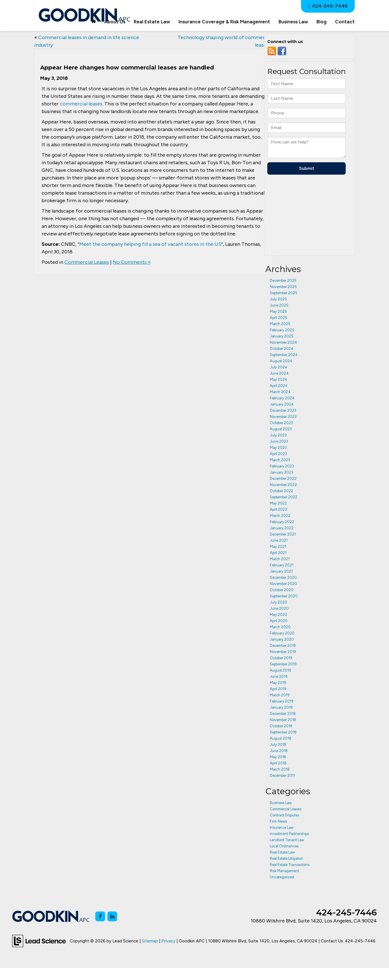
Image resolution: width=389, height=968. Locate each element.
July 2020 (278, 602)
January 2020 (282, 639)
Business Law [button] (293, 21)
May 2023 (278, 447)
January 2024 (282, 404)
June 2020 (279, 608)
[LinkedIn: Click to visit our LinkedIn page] (112, 916)
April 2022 (278, 509)
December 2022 (283, 478)
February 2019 (281, 701)
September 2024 (284, 355)
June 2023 (279, 441)
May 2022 (278, 503)
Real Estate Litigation (286, 858)
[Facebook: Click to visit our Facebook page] (100, 916)
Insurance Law (281, 827)
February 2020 (282, 633)
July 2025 (278, 299)
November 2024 (283, 342)
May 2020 (278, 615)
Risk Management (284, 871)
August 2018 (280, 738)
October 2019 (281, 658)
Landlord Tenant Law (287, 840)
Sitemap (150, 941)
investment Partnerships (289, 834)
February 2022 (282, 522)
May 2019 (278, 683)
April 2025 (278, 318)
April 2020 (279, 621)
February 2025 (282, 330)
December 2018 (283, 714)
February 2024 (282, 398)
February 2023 (282, 466)
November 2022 (283, 485)
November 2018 (283, 720)
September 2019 (283, 664)
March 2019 (280, 695)
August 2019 (280, 670)
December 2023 (283, 410)
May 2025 (278, 311)
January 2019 (281, 707)
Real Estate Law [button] (152, 21)
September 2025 (283, 293)
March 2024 (280, 392)
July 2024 (278, 367)
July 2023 (278, 435)
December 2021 (283, 534)
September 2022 (283, 497)
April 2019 (278, 689)
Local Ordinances (284, 846)
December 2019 (283, 645)
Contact (345, 21)
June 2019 (279, 676)
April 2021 (278, 553)
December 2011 (282, 775)
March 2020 (280, 627)
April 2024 (279, 386)
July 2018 (278, 744)
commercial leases (81, 104)
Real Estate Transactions (289, 865)
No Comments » (132, 262)
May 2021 (278, 546)
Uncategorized (282, 877)
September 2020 (284, 596)
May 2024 (278, 379)
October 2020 (281, 590)
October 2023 (281, 423)
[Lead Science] (39, 941)
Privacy (168, 941)
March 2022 (280, 516)
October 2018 (281, 726)
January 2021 (281, 571)
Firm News (278, 821)
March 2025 (280, 324)
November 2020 (283, 584)
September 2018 (283, 732)
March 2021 (280, 559)
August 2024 (281, 361)
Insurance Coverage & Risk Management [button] (224, 21)
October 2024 (281, 348)
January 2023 (281, 472)
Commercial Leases (86, 262)
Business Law (281, 803)
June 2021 (279, 540)
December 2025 (283, 280)
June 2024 (279, 373)
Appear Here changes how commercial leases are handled (127, 67)
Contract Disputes (284, 815)
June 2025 (279, 305)
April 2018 (278, 763)
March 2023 (280, 460)
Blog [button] (321, 21)
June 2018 (279, 751)
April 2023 (278, 454)
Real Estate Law (282, 852)
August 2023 (281, 429)
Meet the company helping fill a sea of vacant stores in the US (150, 244)
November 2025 (283, 287)
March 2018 (280, 769)
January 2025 (281, 336)
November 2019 (283, 652)
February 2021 (281, 565)
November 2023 (283, 417)
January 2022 (281, 528)
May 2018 (278, 757)
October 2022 (281, 491)
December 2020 (283, 577)
